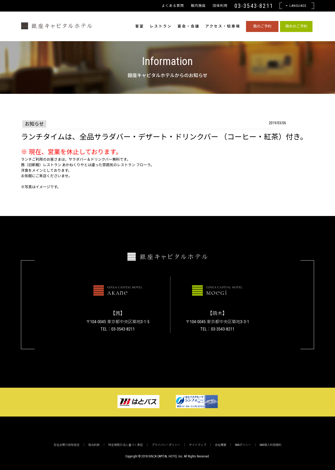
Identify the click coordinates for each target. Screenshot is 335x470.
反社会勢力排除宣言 (67, 445)
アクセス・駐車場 (222, 26)
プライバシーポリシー (166, 445)
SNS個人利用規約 (270, 445)
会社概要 (220, 445)
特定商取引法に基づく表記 (125, 445)
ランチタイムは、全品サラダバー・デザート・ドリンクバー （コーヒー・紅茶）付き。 (164, 137)
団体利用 (220, 6)
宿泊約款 (94, 445)
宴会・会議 (188, 26)
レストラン (161, 26)
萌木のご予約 (296, 26)
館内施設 (198, 6)
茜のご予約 (262, 26)
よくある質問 (172, 6)
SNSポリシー (243, 445)
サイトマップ (197, 445)
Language (298, 6)
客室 (139, 26)
